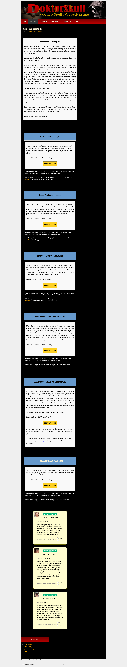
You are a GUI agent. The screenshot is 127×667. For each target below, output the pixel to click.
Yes (60, 538)
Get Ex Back (43, 21)
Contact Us (42, 659)
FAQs (76, 21)
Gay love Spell (28, 648)
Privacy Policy (24, 659)
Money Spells (54, 21)
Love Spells (33, 21)
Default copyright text (29, 664)
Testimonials (27, 646)
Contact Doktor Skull (29, 650)
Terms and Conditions (33, 659)
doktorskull (39, 31)
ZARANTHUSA (28, 644)
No (60, 540)
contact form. (28, 179)
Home (24, 21)
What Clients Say (66, 21)
